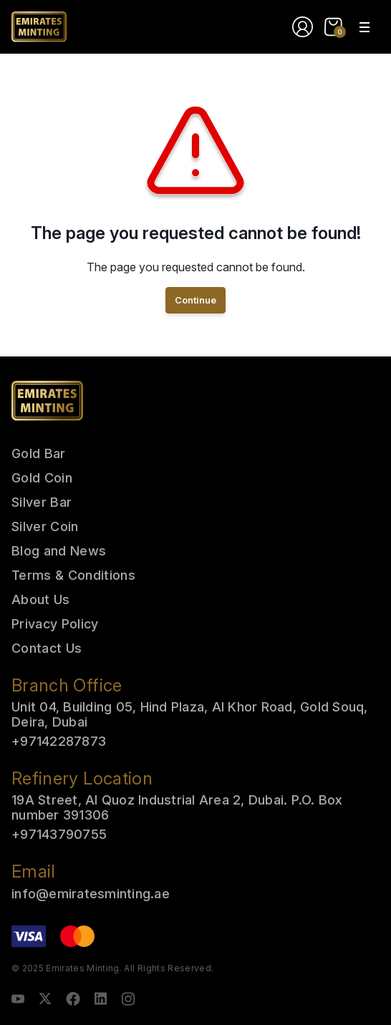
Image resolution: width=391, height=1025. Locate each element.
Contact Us (46, 648)
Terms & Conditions (73, 575)
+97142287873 (58, 741)
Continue (195, 300)
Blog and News (58, 550)
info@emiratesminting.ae (90, 893)
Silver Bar (41, 502)
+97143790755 (59, 834)
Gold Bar (38, 453)
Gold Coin (41, 477)
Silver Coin (45, 526)
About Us (40, 599)
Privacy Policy (55, 623)
